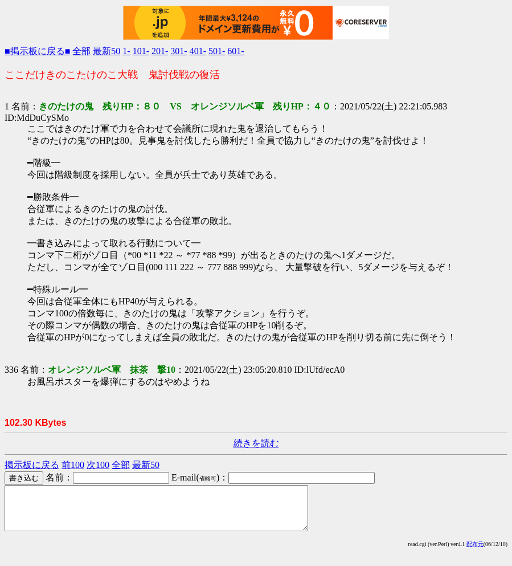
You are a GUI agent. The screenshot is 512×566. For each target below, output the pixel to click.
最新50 (106, 51)
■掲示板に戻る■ (37, 51)
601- (235, 51)
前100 (73, 465)
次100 (98, 465)
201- (159, 51)
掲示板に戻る (32, 465)
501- (216, 51)
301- (178, 51)
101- (141, 51)
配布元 (475, 552)
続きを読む (256, 443)
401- (198, 51)
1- (126, 51)
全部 (81, 51)
